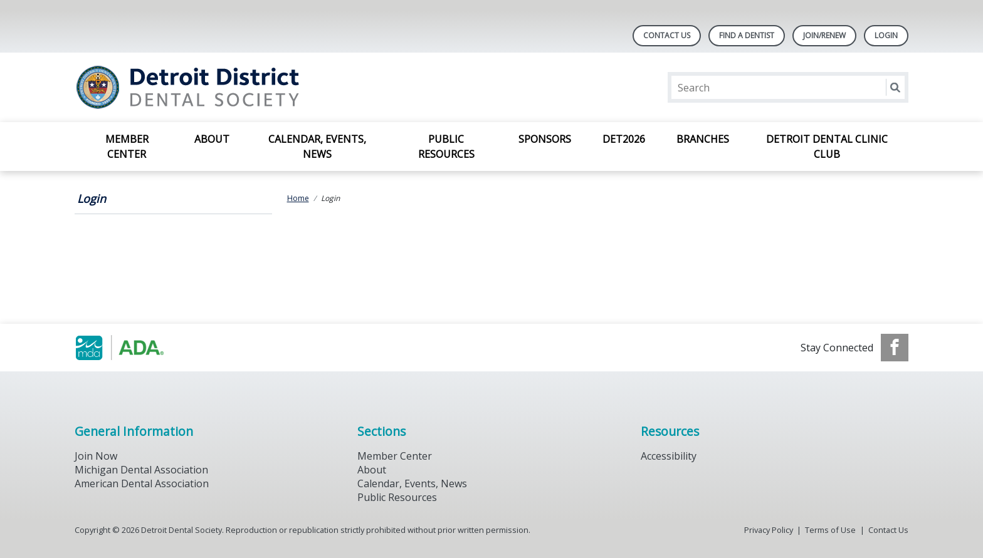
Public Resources (446, 146)
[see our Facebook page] (894, 347)
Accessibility (669, 456)
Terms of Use (830, 529)
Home (298, 198)
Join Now (96, 456)
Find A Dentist (746, 35)
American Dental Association (142, 483)
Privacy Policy (768, 529)
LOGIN (886, 35)
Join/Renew (824, 35)
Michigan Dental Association (141, 470)
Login (91, 198)
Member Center (127, 146)
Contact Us (666, 35)
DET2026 (623, 139)
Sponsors (544, 139)
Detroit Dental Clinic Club (827, 146)
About (211, 139)
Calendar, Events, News (317, 146)
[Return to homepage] (237, 87)
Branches (702, 139)
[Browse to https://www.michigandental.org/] (138, 347)
